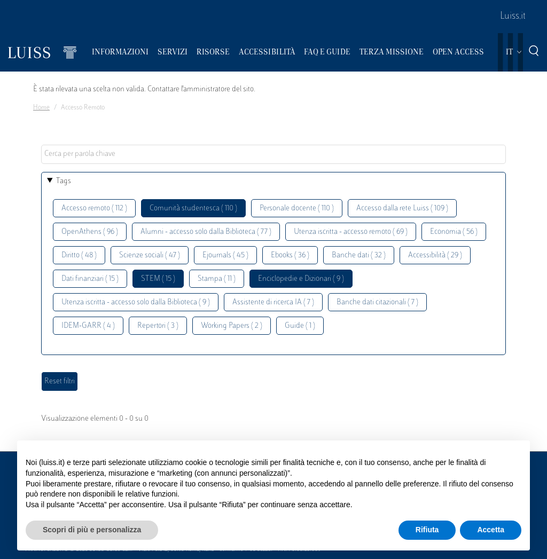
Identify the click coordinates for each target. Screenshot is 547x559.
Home (41, 108)
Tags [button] (63, 181)
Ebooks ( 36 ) (290, 255)
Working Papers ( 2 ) (231, 326)
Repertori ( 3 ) (157, 326)
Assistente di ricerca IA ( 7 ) (273, 302)
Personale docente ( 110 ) (297, 208)
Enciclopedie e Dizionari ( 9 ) (301, 279)
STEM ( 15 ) (158, 279)
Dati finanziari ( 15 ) (90, 279)
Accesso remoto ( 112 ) (94, 208)
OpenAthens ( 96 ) (89, 232)
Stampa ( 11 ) (217, 279)
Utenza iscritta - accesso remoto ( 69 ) (351, 232)
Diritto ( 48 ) (79, 255)
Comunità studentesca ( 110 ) (193, 208)
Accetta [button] (490, 529)
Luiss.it (513, 16)
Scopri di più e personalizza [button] (92, 529)
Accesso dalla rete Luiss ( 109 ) (402, 208)
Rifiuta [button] (427, 529)
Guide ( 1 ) (300, 326)
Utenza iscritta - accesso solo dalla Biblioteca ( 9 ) (135, 302)
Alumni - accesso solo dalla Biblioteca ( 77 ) (205, 232)
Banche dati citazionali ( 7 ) (377, 302)
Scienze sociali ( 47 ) (149, 255)
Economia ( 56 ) (454, 232)
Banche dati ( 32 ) (359, 255)
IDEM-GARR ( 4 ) (88, 326)
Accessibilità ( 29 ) (435, 255)
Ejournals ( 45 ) (225, 255)
